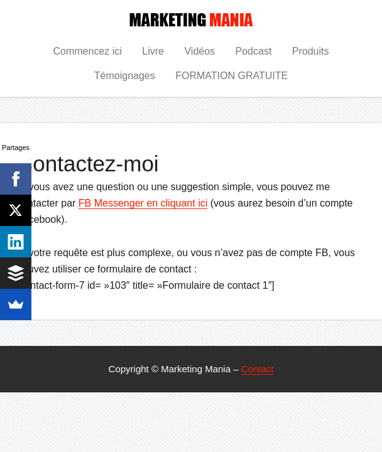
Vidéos (199, 51)
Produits (310, 51)
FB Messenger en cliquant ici (143, 203)
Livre (153, 51)
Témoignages (124, 75)
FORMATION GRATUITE (231, 75)
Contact (257, 368)
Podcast (254, 51)
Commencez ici (87, 51)
